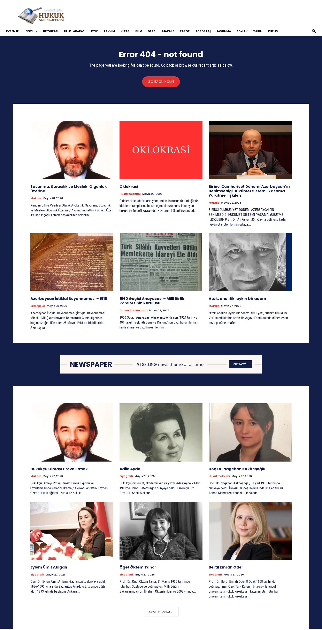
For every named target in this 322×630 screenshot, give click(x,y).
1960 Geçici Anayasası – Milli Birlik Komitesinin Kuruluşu (152, 302)
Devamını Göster (161, 613)
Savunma (223, 31)
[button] (314, 32)
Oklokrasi (129, 187)
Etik (94, 31)
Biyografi (50, 31)
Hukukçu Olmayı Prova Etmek (59, 470)
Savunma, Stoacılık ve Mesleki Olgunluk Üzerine (68, 190)
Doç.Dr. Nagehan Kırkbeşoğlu (237, 470)
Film (138, 31)
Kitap (125, 31)
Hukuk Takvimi (219, 477)
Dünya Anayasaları (133, 311)
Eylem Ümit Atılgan (48, 568)
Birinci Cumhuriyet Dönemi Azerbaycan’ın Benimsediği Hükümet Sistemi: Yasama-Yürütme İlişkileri (249, 192)
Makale (168, 31)
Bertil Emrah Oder (226, 568)
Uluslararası (74, 31)
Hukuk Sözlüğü (130, 195)
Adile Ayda (130, 470)
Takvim (109, 31)
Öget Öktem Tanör (138, 568)
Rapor (185, 31)
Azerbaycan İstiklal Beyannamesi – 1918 (68, 299)
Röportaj (203, 31)
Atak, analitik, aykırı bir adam (237, 299)
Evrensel (13, 31)
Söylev (242, 31)
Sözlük (31, 31)
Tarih (257, 31)
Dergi (152, 31)
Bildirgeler (37, 307)
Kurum (273, 31)
